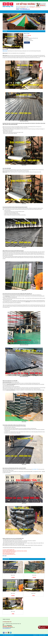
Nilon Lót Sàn (13, 575)
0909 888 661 (43, 627)
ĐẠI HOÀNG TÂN (35, 469)
